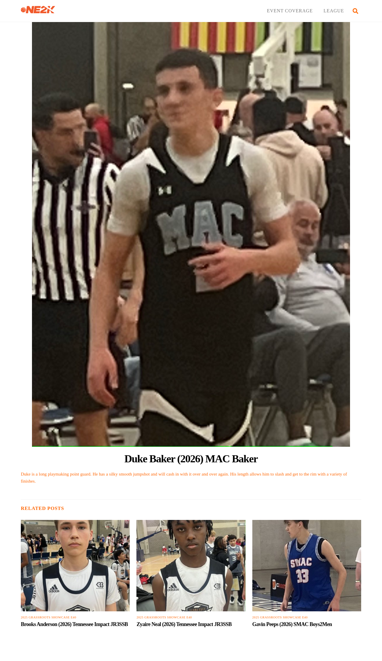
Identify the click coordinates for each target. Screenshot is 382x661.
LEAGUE (334, 10)
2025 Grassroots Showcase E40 (48, 617)
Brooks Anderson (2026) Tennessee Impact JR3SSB (74, 624)
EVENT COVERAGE (290, 10)
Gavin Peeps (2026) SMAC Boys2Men (292, 624)
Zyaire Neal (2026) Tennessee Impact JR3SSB (183, 624)
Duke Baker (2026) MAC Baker (191, 459)
